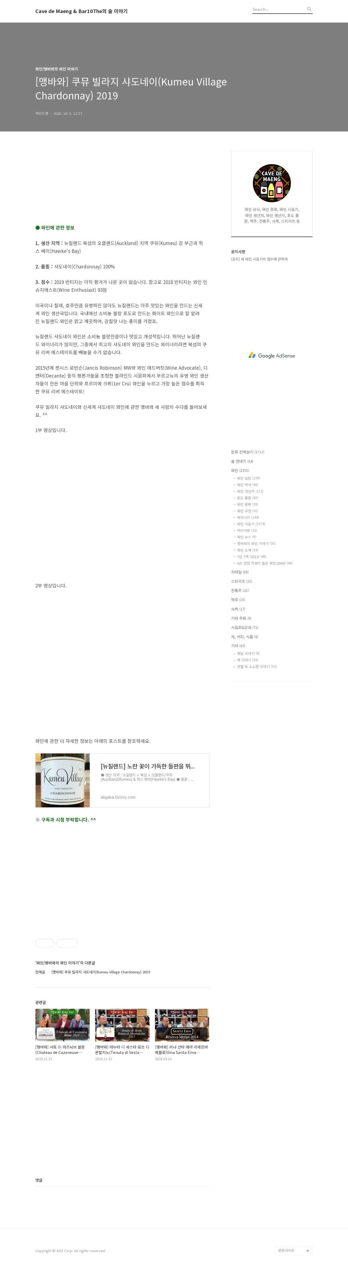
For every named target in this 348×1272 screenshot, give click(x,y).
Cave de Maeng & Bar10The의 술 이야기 (81, 11)
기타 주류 (241, 618)
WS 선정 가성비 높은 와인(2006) (265, 563)
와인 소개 (247, 550)
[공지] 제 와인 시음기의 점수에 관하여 (259, 259)
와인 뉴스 (246, 537)
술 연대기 (242, 461)
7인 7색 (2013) (251, 556)
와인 (240, 470)
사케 (238, 609)
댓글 (38, 1180)
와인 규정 (247, 510)
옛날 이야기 (248, 653)
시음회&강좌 (245, 627)
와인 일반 (248, 478)
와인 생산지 (250, 491)
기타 (238, 645)
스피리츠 (241, 581)
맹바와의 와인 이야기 (256, 543)
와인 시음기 (251, 523)
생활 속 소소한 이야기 (257, 666)
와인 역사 (247, 484)
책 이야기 (247, 660)
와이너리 (248, 517)
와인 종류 (247, 504)
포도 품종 (247, 497)
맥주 (238, 599)
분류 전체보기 (247, 452)
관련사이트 (286, 1250)
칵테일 (240, 572)
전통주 (240, 590)
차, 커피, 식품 (244, 636)
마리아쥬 (247, 530)
